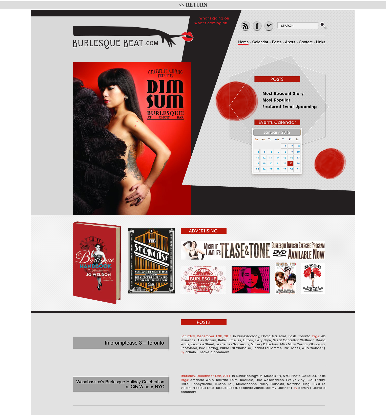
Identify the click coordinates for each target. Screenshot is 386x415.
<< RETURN (193, 5)
